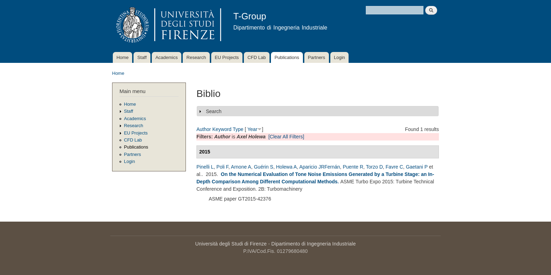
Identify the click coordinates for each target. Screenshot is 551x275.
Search (213, 111)
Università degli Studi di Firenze (231, 244)
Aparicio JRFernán (319, 167)
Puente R (353, 167)
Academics (166, 57)
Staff (142, 57)
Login (339, 57)
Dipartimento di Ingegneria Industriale (313, 244)
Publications (286, 57)
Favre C (394, 167)
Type (238, 129)
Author (203, 129)
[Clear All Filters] (286, 136)
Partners (316, 57)
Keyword (221, 129)
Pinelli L (205, 167)
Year (252, 129)
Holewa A (286, 167)
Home (122, 57)
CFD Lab (256, 57)
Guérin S (263, 167)
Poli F (222, 167)
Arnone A (241, 167)
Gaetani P (417, 167)
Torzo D (374, 167)
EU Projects (227, 57)
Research (196, 57)
